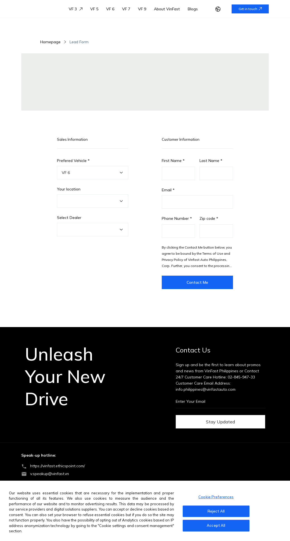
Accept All (216, 525)
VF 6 (110, 8)
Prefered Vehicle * (73, 160)
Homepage (50, 41)
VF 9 (142, 8)
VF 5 (94, 8)
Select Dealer (69, 217)
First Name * (173, 160)
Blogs (193, 8)
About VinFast (167, 8)
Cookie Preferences (216, 497)
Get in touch (250, 9)
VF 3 (75, 8)
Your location (68, 189)
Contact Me (197, 282)
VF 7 (126, 8)
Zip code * (208, 218)
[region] (145, 511)
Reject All (216, 511)
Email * (168, 189)
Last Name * (210, 160)
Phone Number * (177, 218)
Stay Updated (220, 422)
